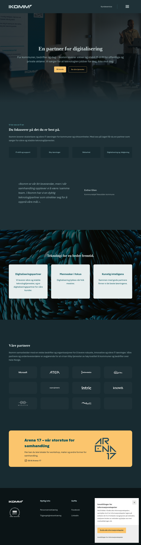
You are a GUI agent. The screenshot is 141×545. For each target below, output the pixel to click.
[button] (127, 6)
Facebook (75, 510)
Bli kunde (60, 69)
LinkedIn (75, 515)
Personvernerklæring (49, 510)
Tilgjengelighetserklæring (50, 515)
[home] (20, 5)
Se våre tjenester (77, 69)
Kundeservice (106, 6)
